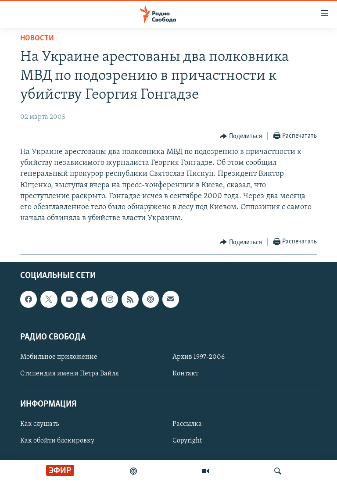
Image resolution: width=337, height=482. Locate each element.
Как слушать (39, 424)
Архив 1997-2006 (198, 357)
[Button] (241, 136)
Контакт (185, 373)
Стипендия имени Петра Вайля (69, 373)
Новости (37, 38)
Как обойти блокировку (57, 441)
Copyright (187, 441)
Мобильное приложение (58, 357)
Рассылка (187, 424)
